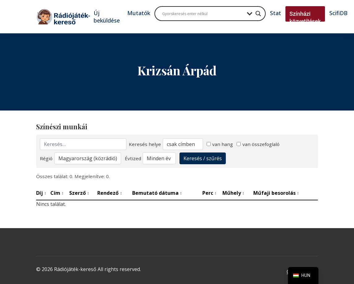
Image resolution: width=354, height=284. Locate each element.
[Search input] (203, 13)
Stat (275, 13)
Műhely (233, 193)
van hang (220, 144)
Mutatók (138, 13)
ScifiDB (338, 13)
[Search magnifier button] (258, 13)
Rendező (109, 193)
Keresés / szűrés (202, 158)
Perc (209, 193)
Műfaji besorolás (276, 193)
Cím (57, 193)
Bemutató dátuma (157, 193)
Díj (41, 193)
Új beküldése (107, 16)
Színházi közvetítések (305, 17)
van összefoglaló (258, 144)
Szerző (79, 193)
